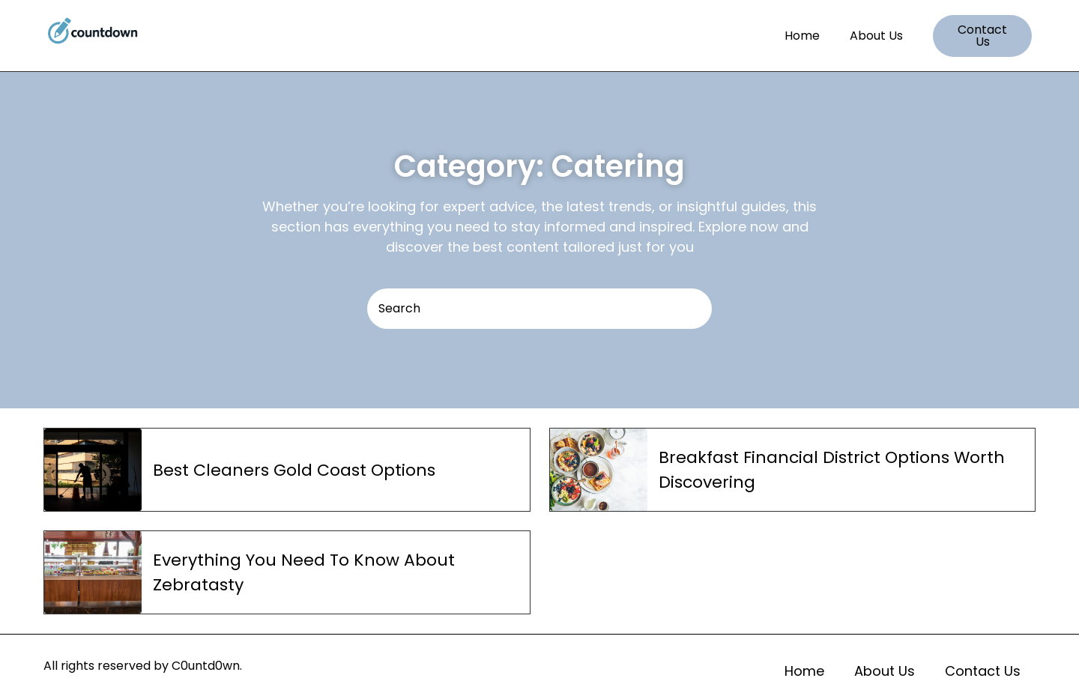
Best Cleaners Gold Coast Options (294, 470)
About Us (876, 35)
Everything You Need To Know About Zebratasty (304, 572)
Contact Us (983, 671)
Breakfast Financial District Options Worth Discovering (832, 470)
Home (802, 35)
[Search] (539, 308)
